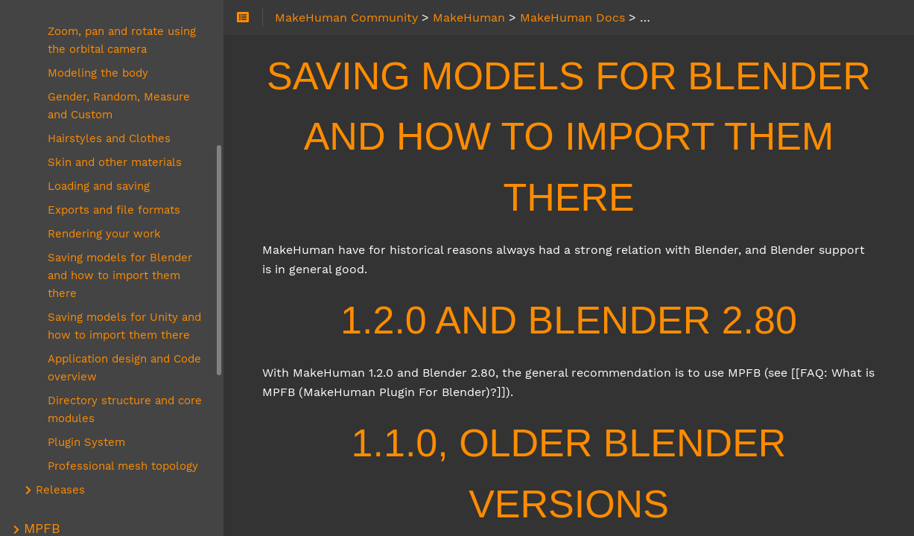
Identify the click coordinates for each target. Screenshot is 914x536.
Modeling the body (98, 73)
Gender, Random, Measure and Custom (119, 105)
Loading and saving (99, 186)
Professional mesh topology (123, 466)
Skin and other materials (115, 162)
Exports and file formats (114, 210)
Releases (60, 490)
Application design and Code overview (124, 367)
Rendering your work (104, 233)
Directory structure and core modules (125, 409)
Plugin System (86, 442)
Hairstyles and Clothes (109, 138)
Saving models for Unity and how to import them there (124, 326)
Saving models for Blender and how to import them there (120, 275)
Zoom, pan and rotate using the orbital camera (122, 40)
